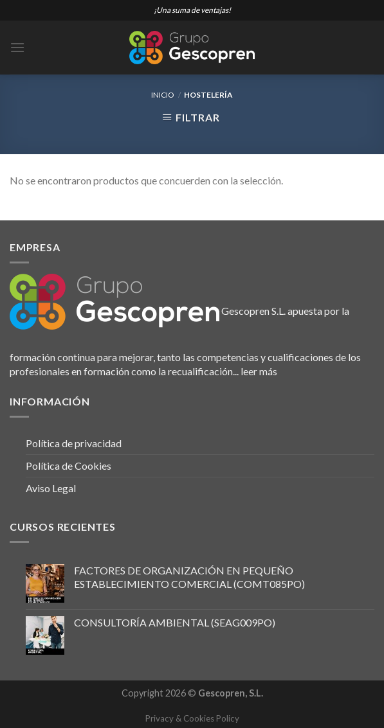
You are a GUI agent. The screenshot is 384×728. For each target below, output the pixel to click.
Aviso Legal (51, 488)
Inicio (162, 95)
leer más (259, 371)
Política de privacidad (74, 443)
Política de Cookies (68, 465)
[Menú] (17, 47)
